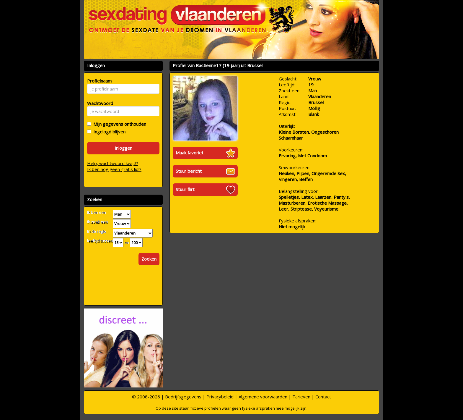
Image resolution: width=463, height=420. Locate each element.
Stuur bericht (189, 171)
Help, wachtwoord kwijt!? (112, 163)
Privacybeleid (220, 397)
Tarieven (301, 397)
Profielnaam (98, 81)
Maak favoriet (189, 153)
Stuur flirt (185, 189)
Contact (323, 397)
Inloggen (123, 148)
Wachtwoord (98, 103)
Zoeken (148, 259)
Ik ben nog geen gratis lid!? (114, 169)
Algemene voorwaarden (263, 397)
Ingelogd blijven (108, 132)
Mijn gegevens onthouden (118, 124)
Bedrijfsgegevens (183, 397)
